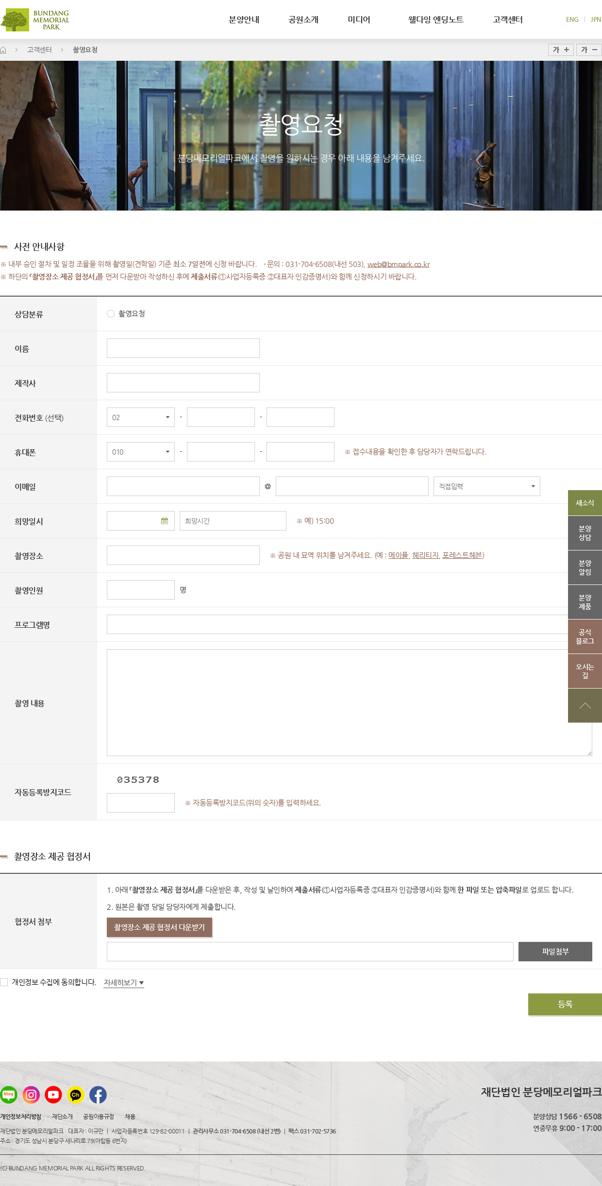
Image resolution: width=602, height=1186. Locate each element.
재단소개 (62, 1116)
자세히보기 (123, 983)
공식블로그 (585, 636)
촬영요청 (126, 313)
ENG (572, 19)
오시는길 (585, 671)
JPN (596, 19)
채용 (130, 1116)
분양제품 (585, 602)
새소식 (585, 503)
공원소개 (303, 19)
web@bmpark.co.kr (399, 264)
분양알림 (585, 567)
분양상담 (585, 533)
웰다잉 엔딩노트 (436, 19)
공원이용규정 (98, 1116)
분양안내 (244, 19)
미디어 (363, 19)
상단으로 (585, 706)
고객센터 (508, 19)
